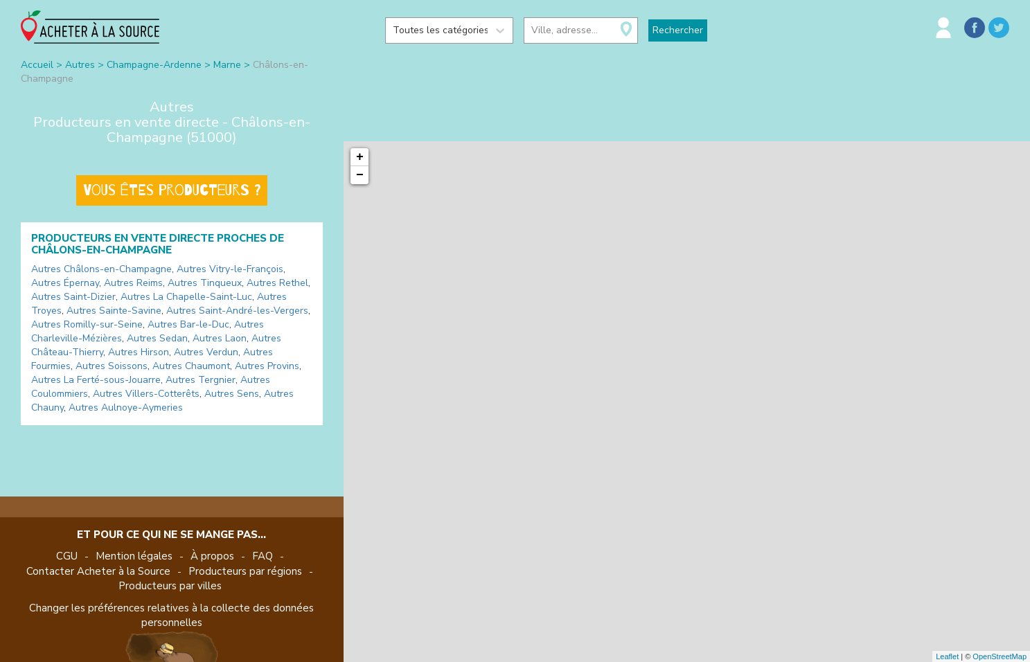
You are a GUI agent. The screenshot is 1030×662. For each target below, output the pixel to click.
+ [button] (360, 157)
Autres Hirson (138, 352)
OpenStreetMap (1000, 656)
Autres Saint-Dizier (73, 296)
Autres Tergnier (201, 379)
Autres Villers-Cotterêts (146, 393)
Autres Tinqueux (205, 282)
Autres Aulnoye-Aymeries (126, 407)
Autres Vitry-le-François (230, 269)
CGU (67, 556)
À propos (212, 556)
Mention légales (134, 556)
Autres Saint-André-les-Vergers (237, 310)
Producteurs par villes (170, 586)
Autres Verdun (206, 352)
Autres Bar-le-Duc (188, 324)
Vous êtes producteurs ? (171, 190)
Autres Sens (231, 393)
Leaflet (947, 656)
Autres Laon (220, 338)
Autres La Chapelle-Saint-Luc (186, 296)
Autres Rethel (277, 282)
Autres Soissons (112, 366)
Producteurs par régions (245, 571)
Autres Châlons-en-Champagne (101, 269)
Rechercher (677, 30)
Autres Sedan (157, 338)
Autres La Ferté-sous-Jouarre (96, 379)
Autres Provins (267, 366)
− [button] (360, 175)
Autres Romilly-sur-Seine (87, 324)
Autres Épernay (65, 282)
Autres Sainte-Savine (113, 310)
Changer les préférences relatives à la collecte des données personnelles (171, 615)
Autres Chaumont (191, 366)
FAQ (262, 556)
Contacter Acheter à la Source (98, 571)
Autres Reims (133, 282)
